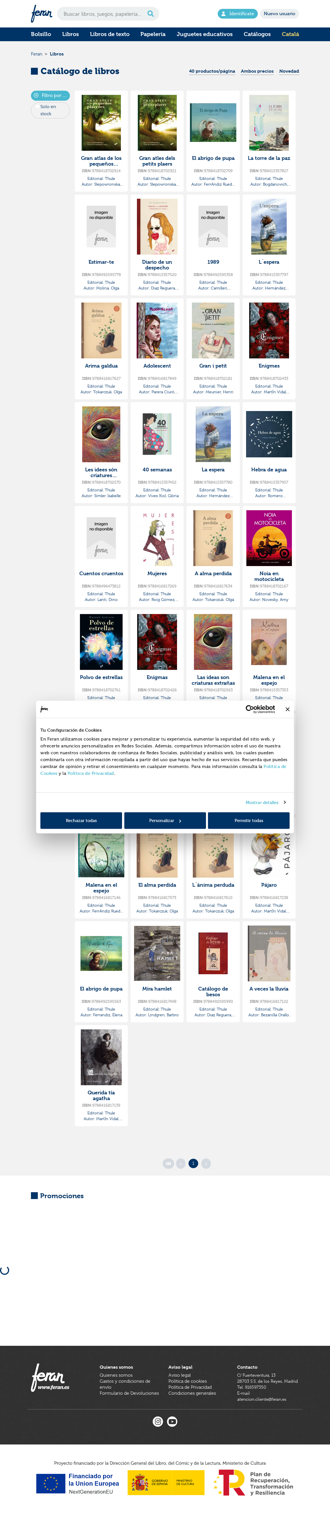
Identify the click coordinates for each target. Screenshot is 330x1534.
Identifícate (237, 13)
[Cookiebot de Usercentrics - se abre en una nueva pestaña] (250, 709)
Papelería (153, 34)
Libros (70, 34)
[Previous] (180, 1166)
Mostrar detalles (262, 802)
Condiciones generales (192, 1406)
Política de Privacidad (91, 773)
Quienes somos (116, 1388)
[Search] (108, 14)
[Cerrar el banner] (288, 709)
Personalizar (165, 820)
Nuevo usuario (279, 13)
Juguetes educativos (205, 34)
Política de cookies (187, 1394)
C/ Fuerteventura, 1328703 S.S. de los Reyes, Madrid (261, 1394)
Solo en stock (48, 113)
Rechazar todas (81, 820)
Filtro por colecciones (52, 98)
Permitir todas (249, 820)
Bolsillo (41, 34)
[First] (168, 1166)
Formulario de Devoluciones (129, 1406)
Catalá (290, 34)
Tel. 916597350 (252, 1406)
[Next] (206, 1166)
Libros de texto (109, 34)
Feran (36, 55)
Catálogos (257, 34)
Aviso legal (179, 1388)
